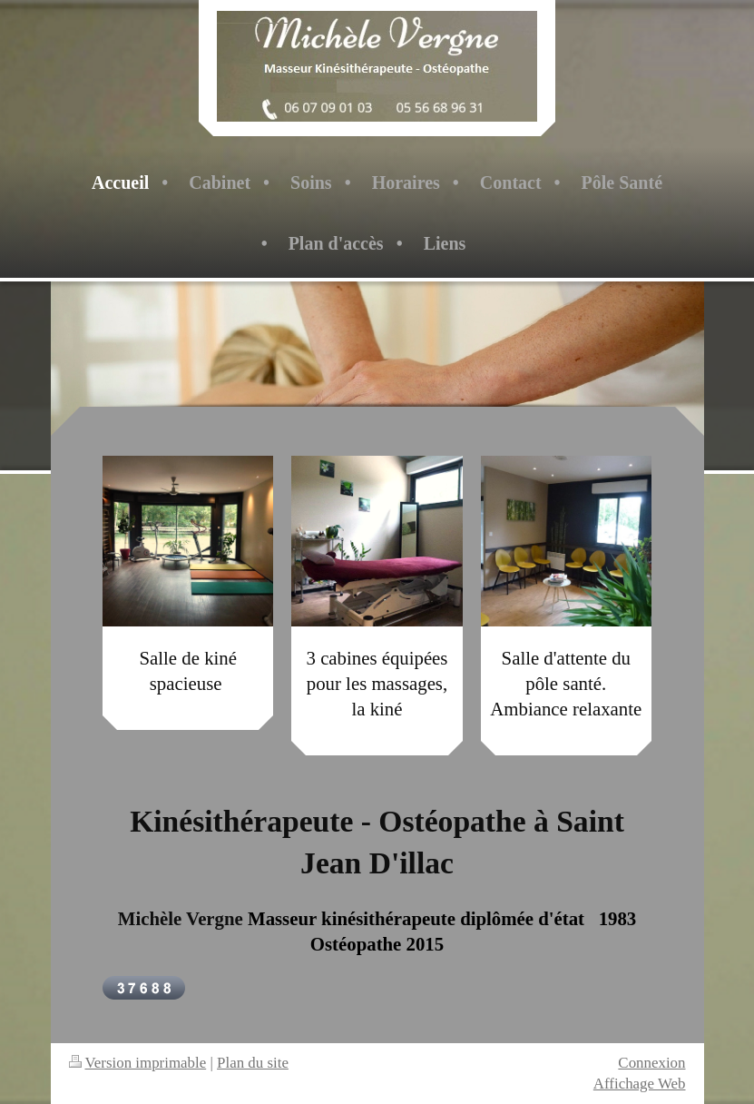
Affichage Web (639, 1083)
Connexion (651, 1062)
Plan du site (253, 1062)
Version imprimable (138, 1062)
